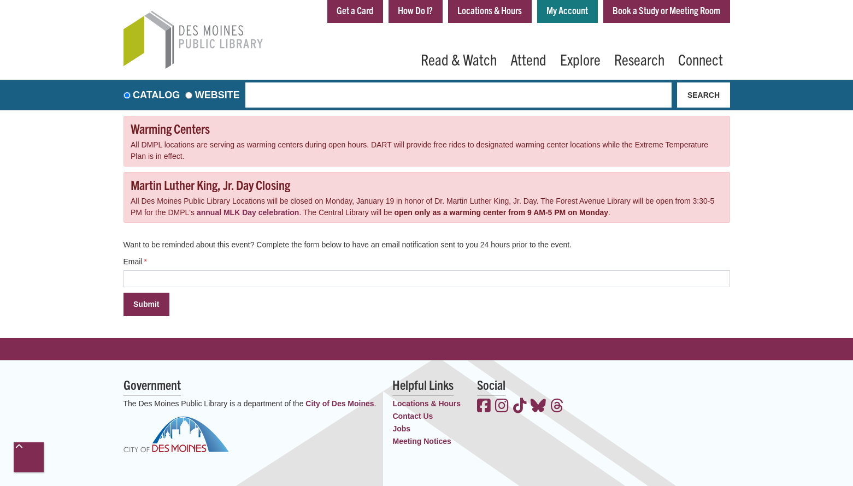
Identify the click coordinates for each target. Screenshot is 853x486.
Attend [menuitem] (528, 59)
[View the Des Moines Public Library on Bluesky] (538, 407)
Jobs (401, 428)
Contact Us (412, 416)
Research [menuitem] (639, 59)
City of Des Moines (339, 403)
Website (217, 95)
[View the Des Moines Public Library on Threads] (557, 407)
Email (133, 261)
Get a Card (355, 10)
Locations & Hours (489, 10)
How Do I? (415, 10)
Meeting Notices (421, 441)
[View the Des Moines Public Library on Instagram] (502, 407)
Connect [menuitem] (700, 59)
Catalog (156, 95)
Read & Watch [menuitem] (459, 59)
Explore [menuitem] (580, 59)
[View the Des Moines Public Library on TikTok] (520, 407)
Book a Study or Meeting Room (666, 10)
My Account (567, 10)
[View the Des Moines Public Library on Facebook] (484, 407)
